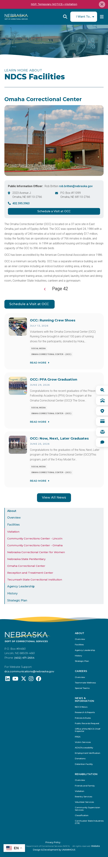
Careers (81, 671)
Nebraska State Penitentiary (26, 559)
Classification (81, 815)
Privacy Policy (52, 842)
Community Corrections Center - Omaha (35, 545)
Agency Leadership (21, 586)
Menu (102, 17)
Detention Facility (84, 764)
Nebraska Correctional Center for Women (36, 552)
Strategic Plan (17, 600)
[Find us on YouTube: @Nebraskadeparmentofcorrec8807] (15, 679)
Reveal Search (65, 17)
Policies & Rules (83, 718)
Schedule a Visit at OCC (54, 211)
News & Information (84, 699)
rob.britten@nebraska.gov (76, 186)
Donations (80, 758)
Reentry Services (83, 797)
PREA (78, 737)
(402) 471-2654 (24, 657)
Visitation (13, 531)
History (12, 593)
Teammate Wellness (85, 683)
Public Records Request (87, 723)
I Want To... (83, 16)
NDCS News (81, 707)
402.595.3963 (21, 203)
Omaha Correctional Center (26, 566)
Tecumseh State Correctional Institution (34, 579)
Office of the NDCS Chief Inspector (87, 730)
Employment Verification (87, 753)
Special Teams (82, 688)
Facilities (13, 524)
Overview (14, 517)
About (11, 511)
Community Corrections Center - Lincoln (34, 538)
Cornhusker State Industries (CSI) (89, 822)
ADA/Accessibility (84, 748)
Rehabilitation (86, 774)
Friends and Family (85, 786)
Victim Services (83, 742)
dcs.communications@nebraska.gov (29, 671)
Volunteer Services (84, 802)
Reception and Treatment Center (30, 572)
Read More (38, 362)
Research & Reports (85, 712)
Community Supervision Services (87, 808)
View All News (54, 497)
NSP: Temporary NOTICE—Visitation (54, 4)
